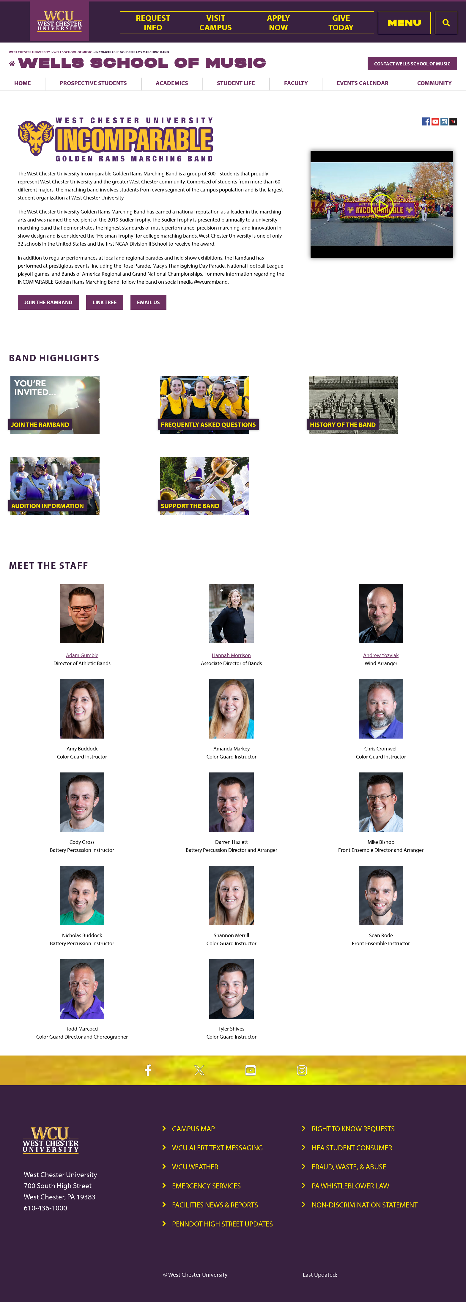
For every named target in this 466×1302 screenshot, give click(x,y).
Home (22, 83)
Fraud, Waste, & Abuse (349, 1166)
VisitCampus (215, 22)
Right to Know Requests (353, 1128)
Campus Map (193, 1128)
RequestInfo (153, 22)
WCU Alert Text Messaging (217, 1147)
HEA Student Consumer (352, 1147)
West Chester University (29, 52)
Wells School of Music (72, 52)
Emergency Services (206, 1185)
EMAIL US (148, 302)
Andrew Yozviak (381, 655)
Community (434, 83)
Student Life (236, 83)
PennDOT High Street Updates (222, 1223)
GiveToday (341, 22)
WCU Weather (195, 1166)
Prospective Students (93, 83)
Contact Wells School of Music (412, 64)
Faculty (296, 83)
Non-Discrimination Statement (365, 1204)
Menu (404, 22)
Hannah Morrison (231, 655)
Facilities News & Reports (215, 1204)
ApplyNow (278, 22)
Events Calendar (362, 83)
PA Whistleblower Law (350, 1185)
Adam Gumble (82, 655)
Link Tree (105, 302)
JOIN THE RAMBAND (48, 302)
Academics (172, 83)
